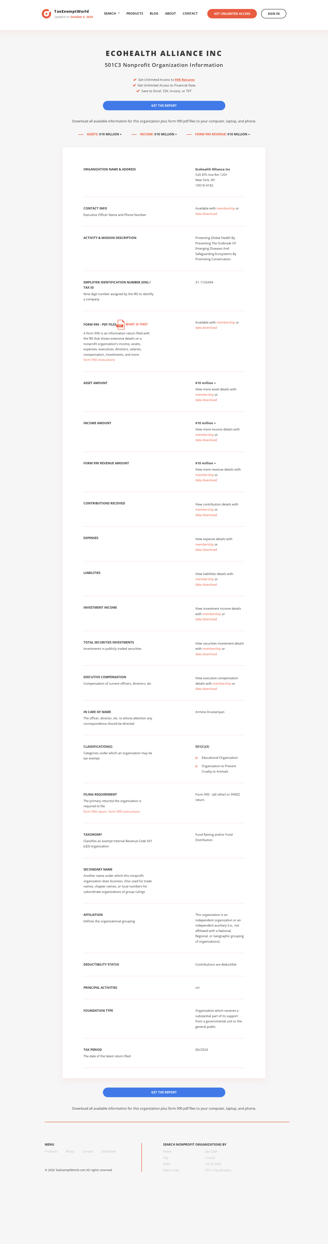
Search (112, 13)
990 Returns (185, 79)
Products (134, 13)
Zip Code (211, 1151)
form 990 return (95, 811)
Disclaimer (108, 1151)
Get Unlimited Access (232, 13)
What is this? (132, 324)
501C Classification (218, 1170)
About (170, 13)
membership (226, 208)
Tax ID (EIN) (213, 1164)
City (165, 1157)
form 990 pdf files (182, 121)
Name (167, 1151)
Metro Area (171, 1170)
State (166, 1164)
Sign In (274, 13)
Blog (154, 13)
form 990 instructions (99, 360)
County (210, 1157)
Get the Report (164, 105)
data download (206, 214)
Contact (190, 13)
